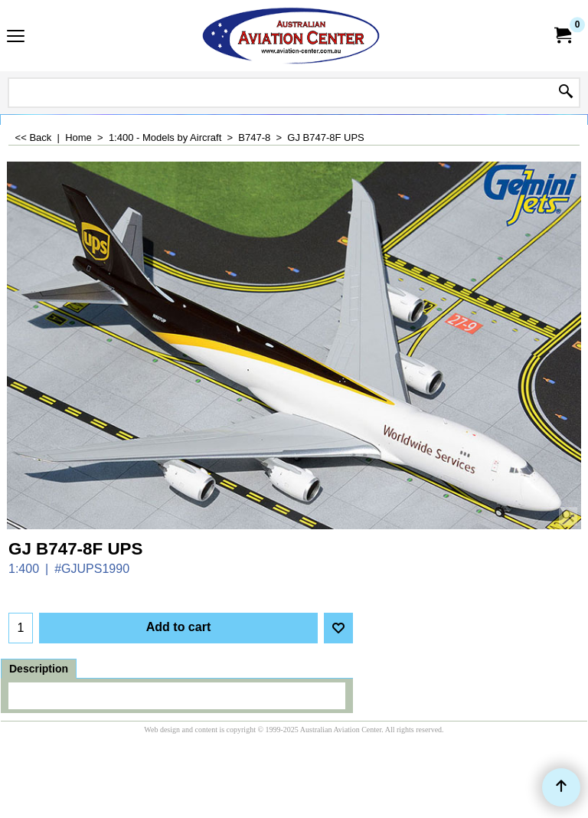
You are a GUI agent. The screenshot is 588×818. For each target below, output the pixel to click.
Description (38, 669)
